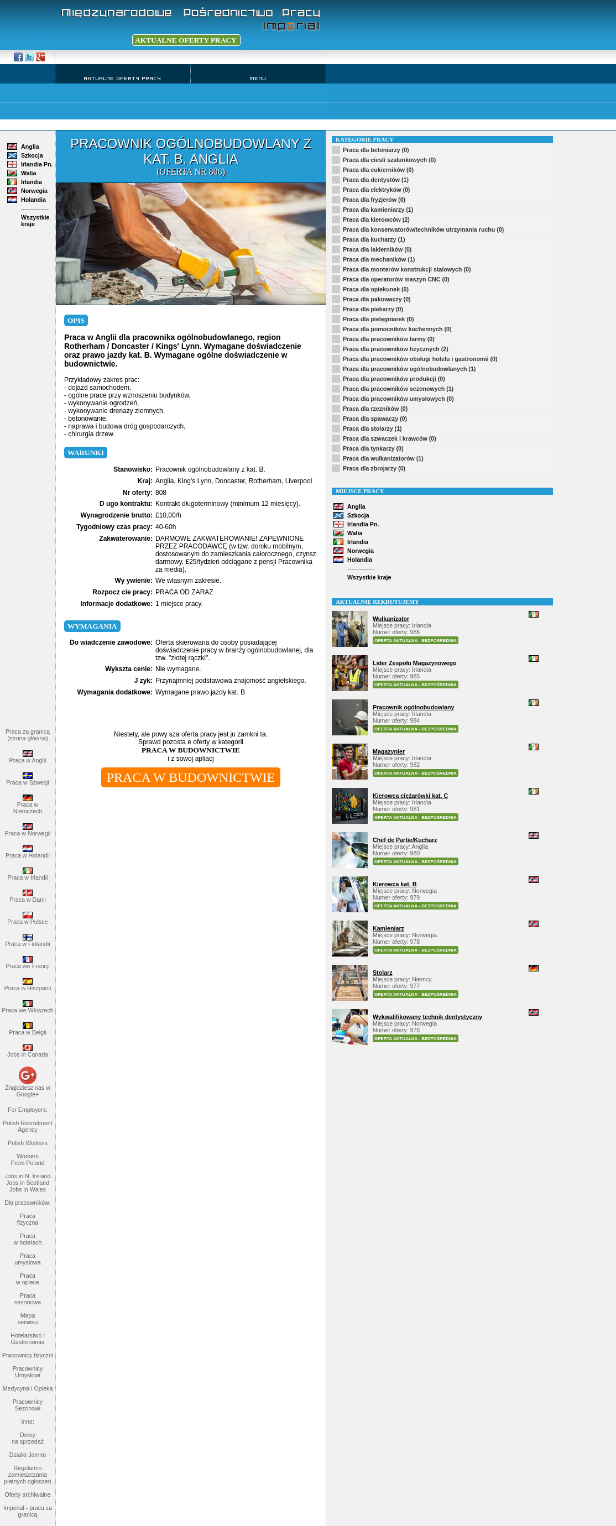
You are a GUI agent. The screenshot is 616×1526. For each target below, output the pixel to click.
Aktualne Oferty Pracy (122, 78)
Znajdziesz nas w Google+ (27, 1091)
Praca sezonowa (27, 1298)
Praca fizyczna (28, 1219)
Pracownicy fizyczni (27, 1355)
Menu (258, 78)
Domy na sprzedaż (28, 1438)
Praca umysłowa (27, 1259)
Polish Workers (27, 1143)
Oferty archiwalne (28, 1494)
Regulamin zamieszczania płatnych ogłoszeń (27, 1475)
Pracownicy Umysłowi (28, 1371)
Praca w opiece (27, 1278)
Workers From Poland (27, 1159)
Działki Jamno (27, 1454)
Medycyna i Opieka (28, 1388)
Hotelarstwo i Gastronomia (28, 1338)
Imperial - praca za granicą (27, 1511)
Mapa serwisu (28, 1318)
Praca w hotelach (28, 1239)
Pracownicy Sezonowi (28, 1405)
